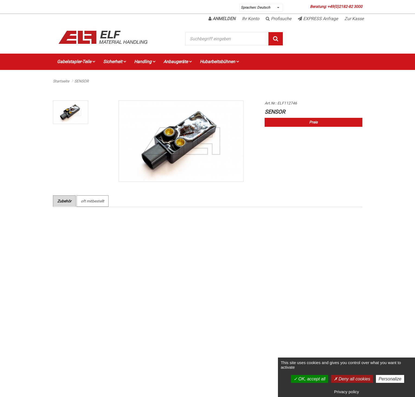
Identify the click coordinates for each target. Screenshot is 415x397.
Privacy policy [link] (346, 391)
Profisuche (278, 18)
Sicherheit (114, 61)
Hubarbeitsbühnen (219, 61)
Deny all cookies (352, 379)
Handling (144, 61)
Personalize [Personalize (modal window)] (390, 379)
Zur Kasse (354, 18)
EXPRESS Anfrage (318, 18)
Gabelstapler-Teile (76, 61)
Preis (313, 122)
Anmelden (221, 18)
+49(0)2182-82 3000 (344, 6)
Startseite (61, 81)
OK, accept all (309, 379)
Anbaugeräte (177, 61)
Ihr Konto (250, 18)
